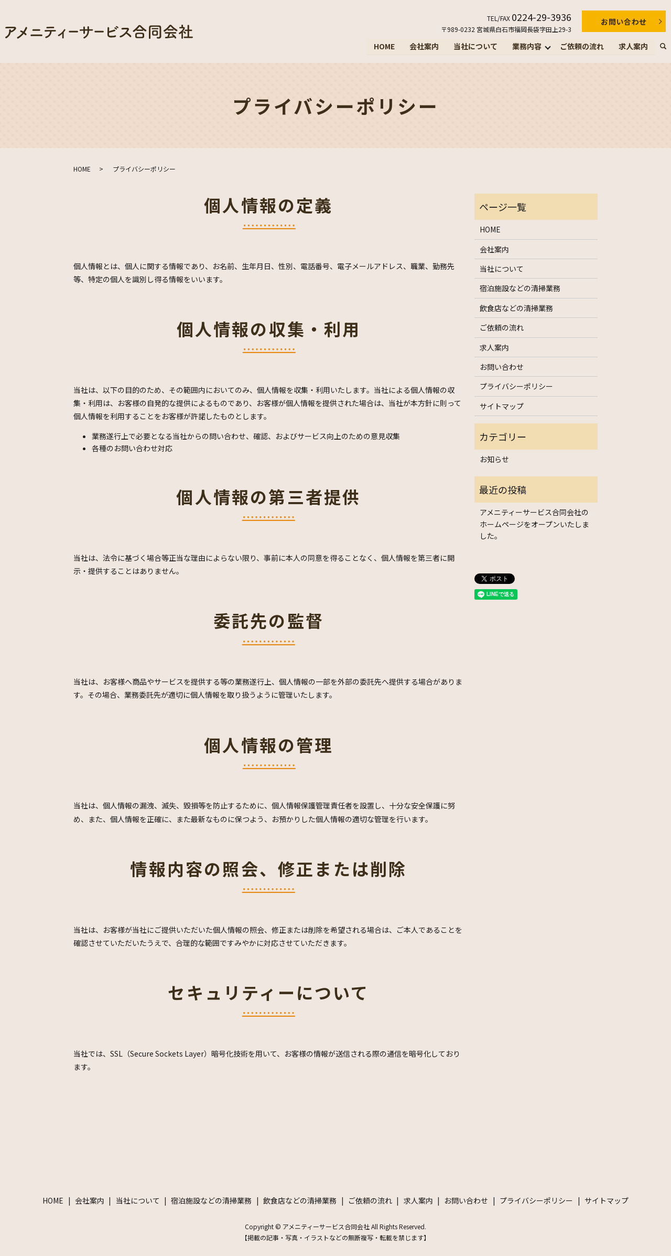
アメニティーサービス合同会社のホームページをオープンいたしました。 (534, 524)
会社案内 (424, 46)
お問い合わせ (624, 21)
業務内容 (527, 46)
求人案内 (633, 46)
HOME (384, 46)
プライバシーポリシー (516, 386)
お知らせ (494, 459)
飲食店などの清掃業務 (516, 308)
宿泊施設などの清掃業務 (520, 288)
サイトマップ (502, 406)
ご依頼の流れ (582, 46)
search (663, 47)
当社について (475, 46)
